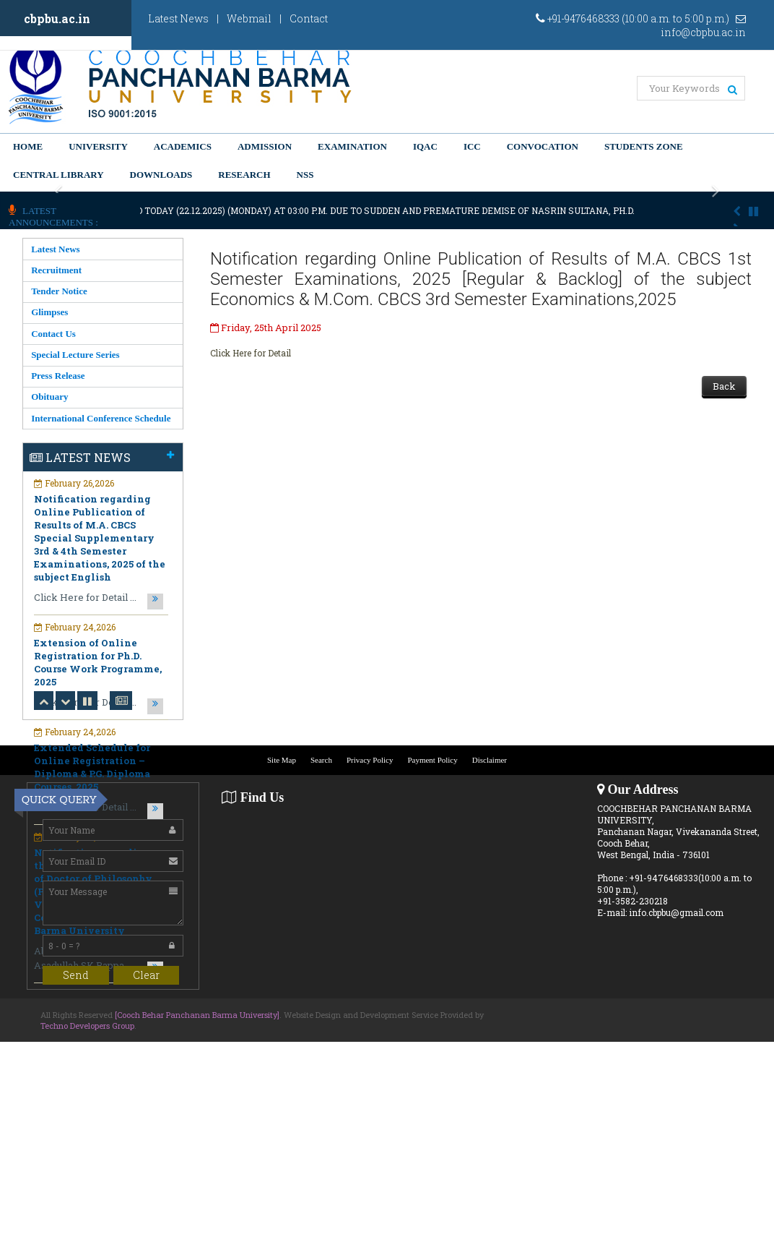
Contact (309, 18)
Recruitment (56, 270)
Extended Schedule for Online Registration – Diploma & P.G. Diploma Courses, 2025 (92, 767)
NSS (305, 174)
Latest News (178, 18)
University (98, 146)
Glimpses (49, 312)
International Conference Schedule (100, 418)
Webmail (249, 18)
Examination (352, 146)
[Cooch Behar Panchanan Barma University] (197, 1014)
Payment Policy (432, 760)
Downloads (161, 174)
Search (321, 760)
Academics (183, 146)
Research (244, 174)
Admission (265, 146)
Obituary (49, 396)
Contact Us (53, 333)
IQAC (425, 146)
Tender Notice (59, 291)
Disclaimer (489, 760)
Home (28, 146)
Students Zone (643, 146)
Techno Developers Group (87, 1025)
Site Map (281, 760)
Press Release (57, 375)
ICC (472, 146)
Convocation (542, 146)
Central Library (58, 174)
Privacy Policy (370, 760)
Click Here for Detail (250, 353)
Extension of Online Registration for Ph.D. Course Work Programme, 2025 (98, 662)
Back (724, 386)
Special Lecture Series (75, 354)
